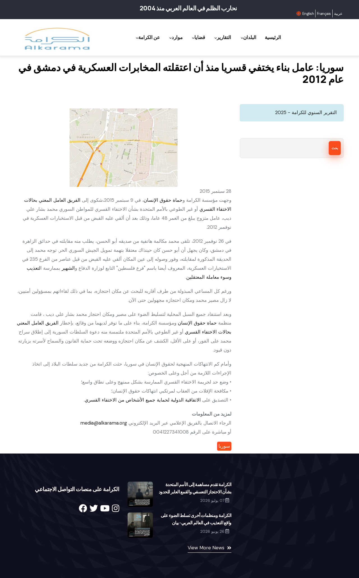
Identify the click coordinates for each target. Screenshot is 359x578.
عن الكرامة (140, 37)
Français (324, 13)
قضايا (193, 37)
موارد (169, 37)
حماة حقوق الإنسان (163, 200)
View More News (206, 548)
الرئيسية (272, 37)
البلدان (246, 37)
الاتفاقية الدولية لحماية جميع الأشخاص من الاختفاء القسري (143, 400)
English (308, 13)
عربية (338, 13)
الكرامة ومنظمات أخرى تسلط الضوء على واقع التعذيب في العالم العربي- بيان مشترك (196, 522)
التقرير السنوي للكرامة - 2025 (306, 112)
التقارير (219, 37)
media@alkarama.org (103, 423)
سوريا (224, 446)
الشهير (68, 268)
